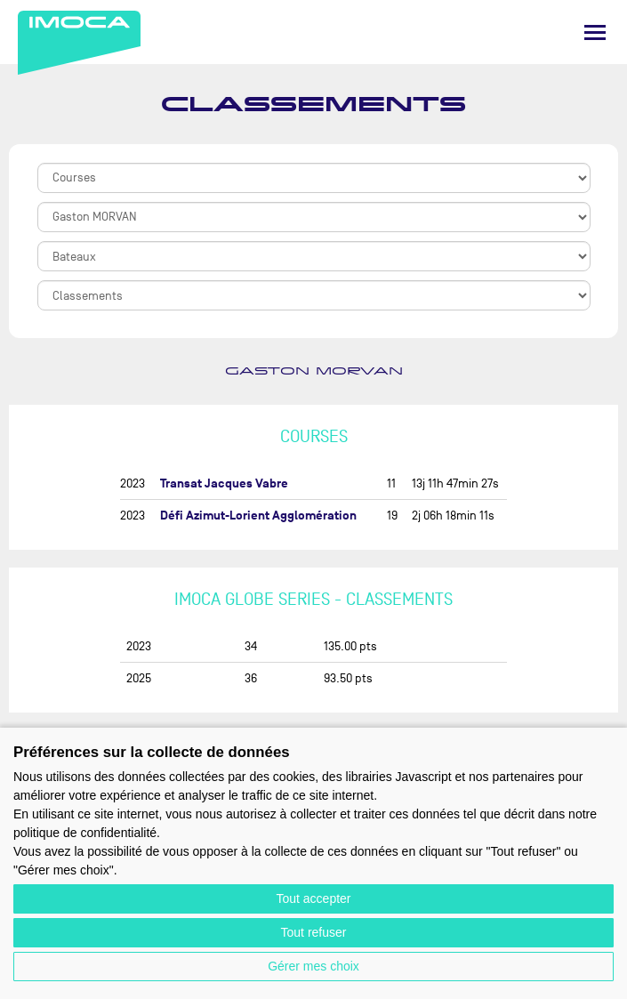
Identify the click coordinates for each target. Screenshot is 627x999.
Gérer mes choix (313, 966)
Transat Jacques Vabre (224, 483)
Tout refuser (314, 932)
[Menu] (595, 32)
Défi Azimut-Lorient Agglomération (258, 515)
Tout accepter (313, 898)
